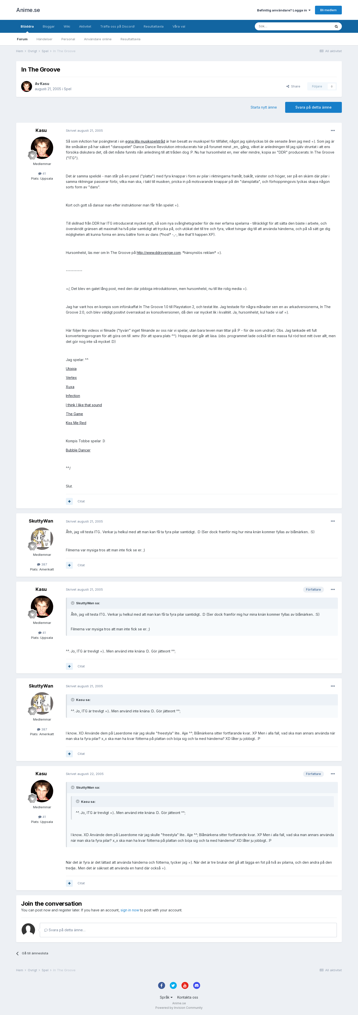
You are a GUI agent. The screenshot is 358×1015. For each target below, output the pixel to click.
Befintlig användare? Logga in (284, 10)
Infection (73, 396)
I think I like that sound (84, 405)
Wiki (67, 26)
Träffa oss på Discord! (117, 26)
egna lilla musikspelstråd (145, 141)
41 (42, 173)
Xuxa (70, 387)
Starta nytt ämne (264, 107)
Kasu (44, 83)
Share (293, 86)
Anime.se (28, 10)
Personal (68, 39)
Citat (81, 501)
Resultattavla (130, 39)
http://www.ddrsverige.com (159, 252)
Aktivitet (85, 26)
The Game (74, 414)
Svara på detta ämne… (65, 930)
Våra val (179, 26)
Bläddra (27, 28)
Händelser (44, 39)
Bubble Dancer (78, 450)
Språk (166, 997)
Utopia (71, 368)
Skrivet (84, 130)
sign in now (130, 910)
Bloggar (49, 26)
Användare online (98, 39)
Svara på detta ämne (313, 107)
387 (42, 564)
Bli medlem (328, 10)
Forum (22, 39)
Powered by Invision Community (179, 1008)
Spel (67, 89)
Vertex (71, 377)
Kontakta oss (187, 997)
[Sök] (279, 26)
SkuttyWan (41, 521)
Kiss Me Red (76, 423)
